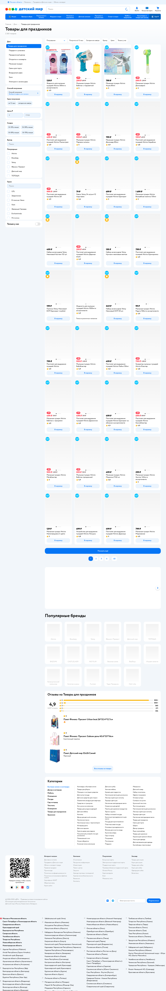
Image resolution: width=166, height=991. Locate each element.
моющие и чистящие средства (87, 792)
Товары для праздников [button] (57, 812)
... (110, 559)
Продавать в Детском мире (53, 862)
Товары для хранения (140, 834)
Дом (15, 24)
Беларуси (33, 904)
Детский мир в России (13, 904)
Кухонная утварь (110, 833)
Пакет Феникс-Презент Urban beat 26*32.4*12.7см (88, 719)
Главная (8, 24)
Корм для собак (137, 868)
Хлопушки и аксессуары (18, 82)
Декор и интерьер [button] (55, 790)
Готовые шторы (138, 798)
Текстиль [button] (51, 805)
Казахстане (25, 904)
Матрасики (136, 787)
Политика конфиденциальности (55, 873)
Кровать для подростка (113, 792)
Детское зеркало (83, 828)
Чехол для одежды (139, 839)
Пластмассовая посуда (112, 824)
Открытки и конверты (17, 59)
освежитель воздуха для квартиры (89, 800)
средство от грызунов (84, 803)
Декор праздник (138, 828)
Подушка (108, 844)
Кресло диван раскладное (86, 831)
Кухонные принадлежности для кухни (115, 818)
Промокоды (48, 870)
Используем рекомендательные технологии (20, 901)
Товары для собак (137, 865)
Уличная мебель (110, 789)
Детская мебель (82, 812)
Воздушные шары (15, 73)
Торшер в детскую (111, 800)
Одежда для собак (138, 870)
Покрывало (109, 838)
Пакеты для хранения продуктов (116, 809)
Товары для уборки (83, 789)
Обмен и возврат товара (52, 865)
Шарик (135, 826)
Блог (104, 876)
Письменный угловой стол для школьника (87, 835)
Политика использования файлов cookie (55, 877)
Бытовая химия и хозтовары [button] (58, 787)
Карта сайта (48, 886)
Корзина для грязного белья (142, 837)
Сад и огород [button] (53, 802)
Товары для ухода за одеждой (87, 809)
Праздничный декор (17, 55)
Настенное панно (83, 820)
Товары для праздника (140, 820)
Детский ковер (138, 789)
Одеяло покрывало (139, 795)
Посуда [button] (50, 799)
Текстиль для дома (139, 806)
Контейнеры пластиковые (142, 845)
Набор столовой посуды (113, 814)
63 (114, 559)
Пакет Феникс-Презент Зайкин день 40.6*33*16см (88, 736)
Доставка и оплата (50, 860)
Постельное (109, 841)
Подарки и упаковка (17, 50)
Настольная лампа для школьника (116, 795)
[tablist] (103, 588)
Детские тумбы (110, 787)
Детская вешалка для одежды (142, 842)
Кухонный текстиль (139, 803)
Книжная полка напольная (86, 844)
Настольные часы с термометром (88, 823)
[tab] (92, 588)
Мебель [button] (51, 793)
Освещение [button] (52, 796)
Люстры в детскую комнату (114, 798)
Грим (11, 77)
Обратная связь (49, 883)
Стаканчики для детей (112, 806)
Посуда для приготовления (114, 822)
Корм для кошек (137, 862)
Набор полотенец (139, 792)
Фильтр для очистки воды (114, 830)
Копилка (80, 814)
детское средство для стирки (87, 798)
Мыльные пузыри (15, 64)
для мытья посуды (83, 795)
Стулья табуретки (83, 841)
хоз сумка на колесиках (85, 806)
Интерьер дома (82, 826)
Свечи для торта (138, 823)
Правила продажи (50, 868)
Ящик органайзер (139, 831)
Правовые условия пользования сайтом (34, 899)
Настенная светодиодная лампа (115, 803)
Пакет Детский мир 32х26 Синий (79, 753)
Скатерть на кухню (139, 800)
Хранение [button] (51, 815)
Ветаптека (135, 873)
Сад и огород (109, 836)
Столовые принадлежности (114, 827)
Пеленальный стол (83, 838)
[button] (155, 17)
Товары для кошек (138, 860)
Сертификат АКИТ (50, 880)
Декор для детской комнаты (86, 817)
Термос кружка (110, 812)
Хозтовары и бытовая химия (86, 787)
